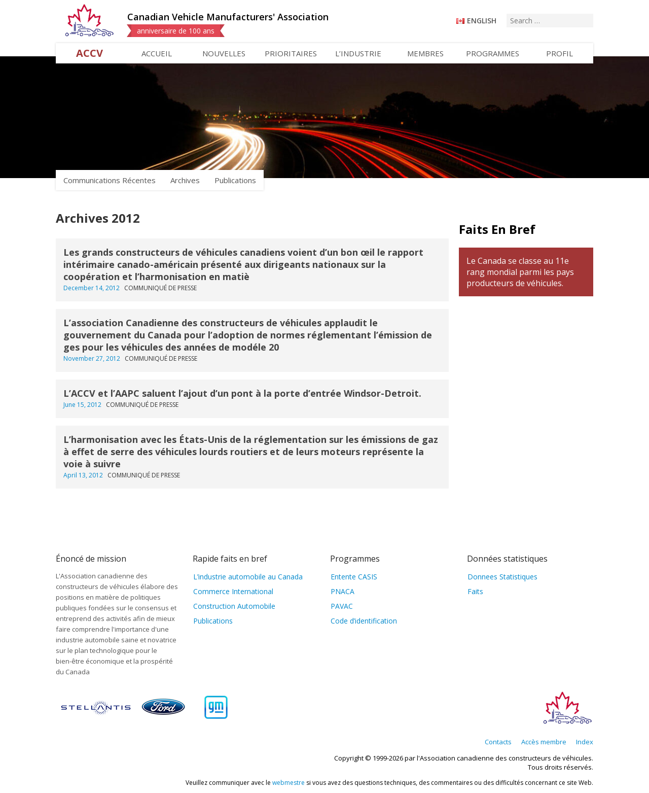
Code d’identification (364, 621)
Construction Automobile (234, 606)
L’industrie (358, 53)
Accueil (156, 53)
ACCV (89, 53)
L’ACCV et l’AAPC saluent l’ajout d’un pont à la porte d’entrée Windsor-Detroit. (242, 393)
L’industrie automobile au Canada (248, 576)
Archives (185, 180)
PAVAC (342, 606)
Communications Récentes (109, 180)
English (481, 20)
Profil (559, 53)
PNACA (342, 591)
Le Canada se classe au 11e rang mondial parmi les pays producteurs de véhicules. (520, 272)
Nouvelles (223, 53)
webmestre (288, 782)
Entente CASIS (354, 576)
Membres (425, 53)
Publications (235, 180)
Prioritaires (291, 53)
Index (584, 741)
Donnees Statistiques (502, 576)
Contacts (498, 741)
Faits (475, 591)
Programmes (492, 53)
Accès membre (543, 741)
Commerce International (233, 591)
